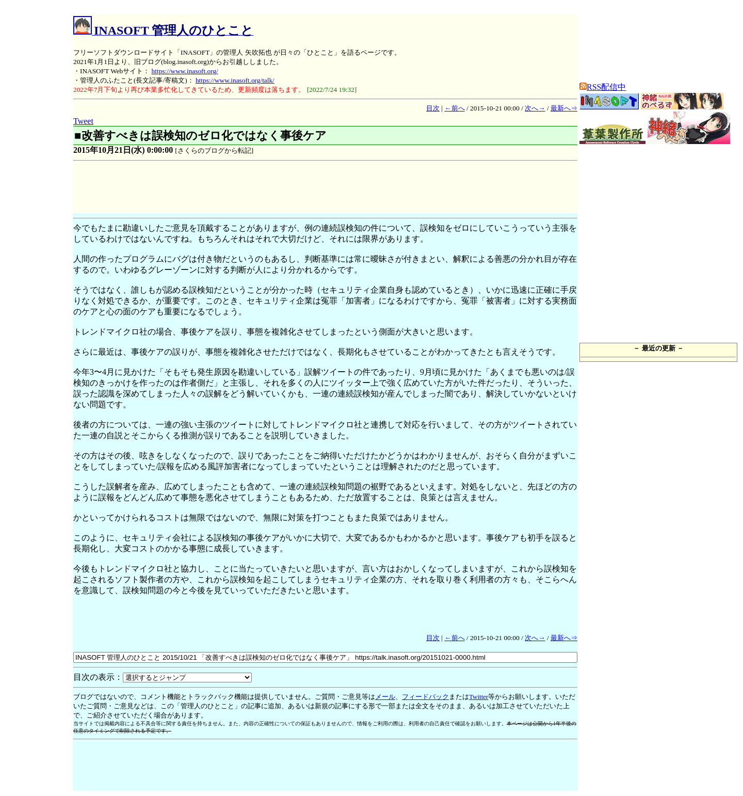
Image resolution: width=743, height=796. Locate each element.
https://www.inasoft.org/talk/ (235, 80)
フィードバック (425, 697)
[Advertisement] (261, 188)
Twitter (478, 697)
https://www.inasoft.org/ (185, 71)
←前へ (454, 108)
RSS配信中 (602, 87)
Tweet (83, 121)
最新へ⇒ (564, 108)
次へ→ (535, 108)
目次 (433, 108)
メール (385, 697)
